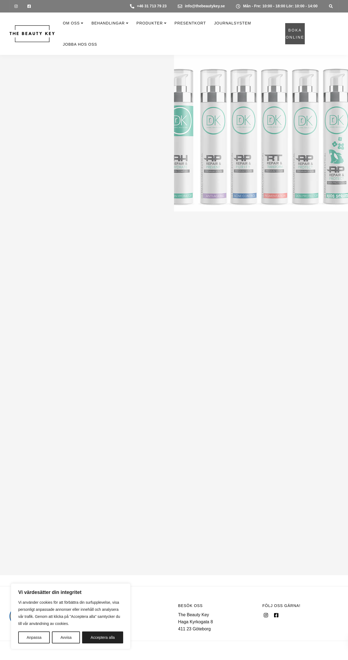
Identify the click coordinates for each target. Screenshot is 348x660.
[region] (70, 616)
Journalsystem (232, 23)
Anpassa (34, 637)
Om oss (71, 23)
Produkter (149, 23)
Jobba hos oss (80, 44)
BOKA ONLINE (295, 33)
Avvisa (66, 637)
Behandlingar (108, 23)
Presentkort (190, 23)
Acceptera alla (103, 637)
